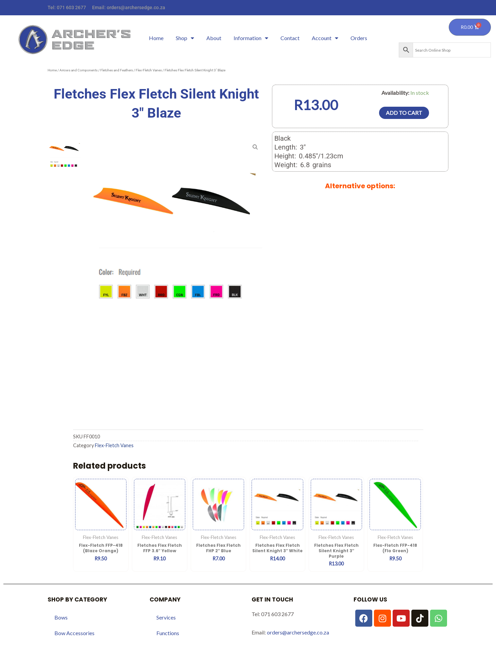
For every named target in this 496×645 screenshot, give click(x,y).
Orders (358, 38)
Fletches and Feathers (116, 70)
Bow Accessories (74, 633)
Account (325, 38)
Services (166, 617)
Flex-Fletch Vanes (149, 70)
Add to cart (404, 112)
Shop (185, 38)
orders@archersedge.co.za (136, 7)
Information (251, 38)
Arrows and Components (78, 70)
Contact (290, 38)
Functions (167, 633)
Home (156, 38)
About (213, 38)
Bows (61, 617)
